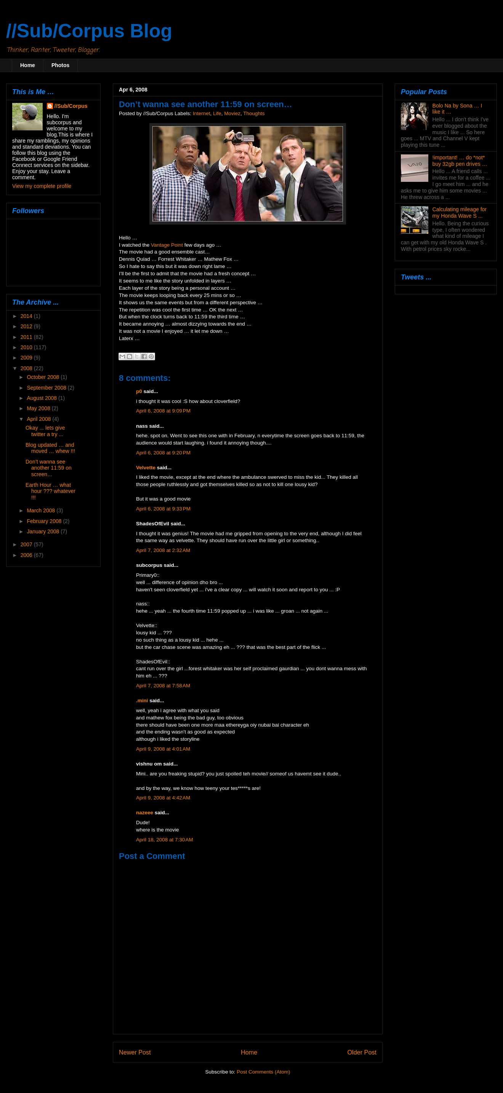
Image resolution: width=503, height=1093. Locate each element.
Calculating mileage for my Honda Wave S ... (460, 212)
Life (217, 113)
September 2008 (47, 388)
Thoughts (253, 113)
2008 (27, 368)
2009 (27, 358)
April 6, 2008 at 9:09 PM (163, 411)
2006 (27, 555)
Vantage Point (167, 245)
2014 (27, 316)
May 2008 (39, 408)
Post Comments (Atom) (263, 1072)
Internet (201, 113)
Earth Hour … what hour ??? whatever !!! (50, 491)
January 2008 (44, 531)
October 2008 (44, 377)
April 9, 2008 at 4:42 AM (163, 798)
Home (27, 65)
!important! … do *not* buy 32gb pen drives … (460, 160)
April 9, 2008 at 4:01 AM (163, 749)
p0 (139, 391)
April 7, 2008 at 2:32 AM (163, 550)
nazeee (144, 812)
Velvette (145, 467)
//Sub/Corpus (71, 106)
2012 (27, 326)
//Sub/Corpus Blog (89, 31)
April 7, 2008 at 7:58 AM (163, 686)
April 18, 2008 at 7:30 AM (164, 840)
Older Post (362, 1052)
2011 (27, 337)
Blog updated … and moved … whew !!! (50, 448)
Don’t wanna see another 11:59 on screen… (49, 468)
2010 (27, 347)
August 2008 (42, 398)
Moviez (232, 113)
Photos (60, 65)
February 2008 (45, 521)
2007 (27, 544)
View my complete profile (41, 186)
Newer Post (135, 1052)
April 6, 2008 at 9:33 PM (163, 509)
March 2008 (41, 510)
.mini (142, 700)
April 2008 (39, 419)
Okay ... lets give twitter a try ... (45, 431)
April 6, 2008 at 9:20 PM (163, 453)
